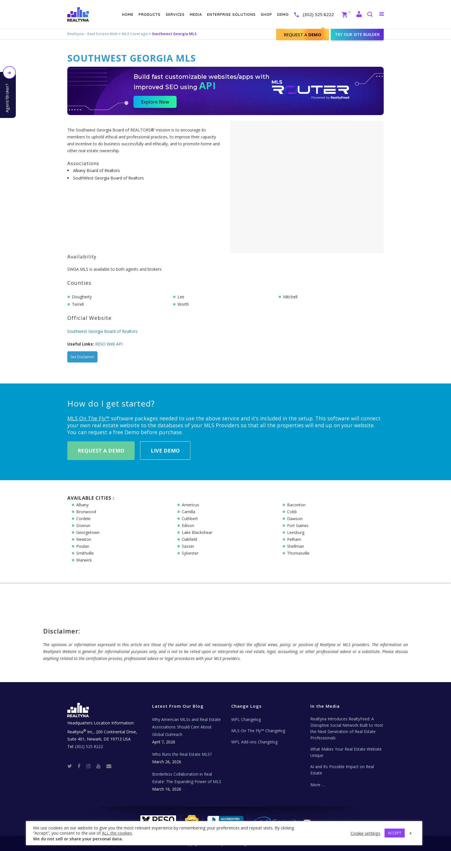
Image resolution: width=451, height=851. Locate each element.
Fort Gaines (298, 525)
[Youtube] (100, 765)
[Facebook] (81, 765)
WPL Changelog (246, 719)
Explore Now (155, 102)
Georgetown (88, 532)
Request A (302, 34)
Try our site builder (357, 34)
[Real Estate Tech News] (108, 765)
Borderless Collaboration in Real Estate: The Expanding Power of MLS (186, 777)
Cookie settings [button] (365, 833)
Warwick (84, 560)
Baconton (296, 504)
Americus (190, 504)
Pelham (294, 539)
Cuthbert (190, 518)
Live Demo (165, 450)
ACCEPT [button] (394, 832)
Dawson (295, 518)
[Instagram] (90, 765)
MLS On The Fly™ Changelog (258, 730)
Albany (82, 504)
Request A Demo (101, 450)
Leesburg (295, 532)
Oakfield (189, 539)
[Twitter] (72, 765)
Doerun (83, 525)
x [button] (411, 832)
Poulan (82, 546)
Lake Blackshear (197, 532)
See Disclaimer (82, 356)
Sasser (188, 546)
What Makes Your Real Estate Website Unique (346, 752)
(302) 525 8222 (318, 14)
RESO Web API (109, 344)
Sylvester (190, 553)
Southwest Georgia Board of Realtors (102, 331)
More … (317, 784)
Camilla (188, 511)
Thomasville (298, 553)
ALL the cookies (117, 832)
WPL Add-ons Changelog (254, 742)
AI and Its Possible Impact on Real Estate (342, 770)
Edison (188, 525)
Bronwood (86, 511)
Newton (83, 539)
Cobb (292, 511)
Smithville (85, 553)
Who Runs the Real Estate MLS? (182, 754)
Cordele (83, 518)
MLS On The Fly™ (88, 418)
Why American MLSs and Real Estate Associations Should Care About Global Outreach (186, 727)
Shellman (295, 546)
